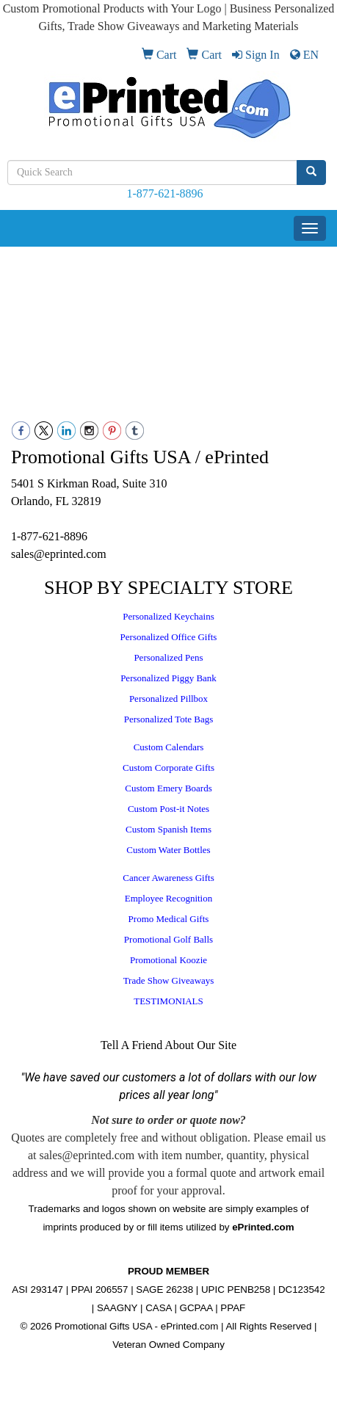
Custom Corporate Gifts (168, 767)
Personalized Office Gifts (168, 636)
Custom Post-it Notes (168, 808)
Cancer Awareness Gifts (168, 877)
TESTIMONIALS (168, 1000)
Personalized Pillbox (168, 698)
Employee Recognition (169, 898)
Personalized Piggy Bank (168, 677)
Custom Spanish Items (168, 829)
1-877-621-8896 (165, 193)
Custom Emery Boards (168, 788)
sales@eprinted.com (58, 554)
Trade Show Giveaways (168, 980)
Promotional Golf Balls (168, 939)
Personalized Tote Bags (169, 719)
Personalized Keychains (168, 616)
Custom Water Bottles (168, 849)
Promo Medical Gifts (168, 918)
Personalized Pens (168, 657)
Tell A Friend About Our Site (168, 1045)
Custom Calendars (169, 746)
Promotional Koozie (168, 959)
